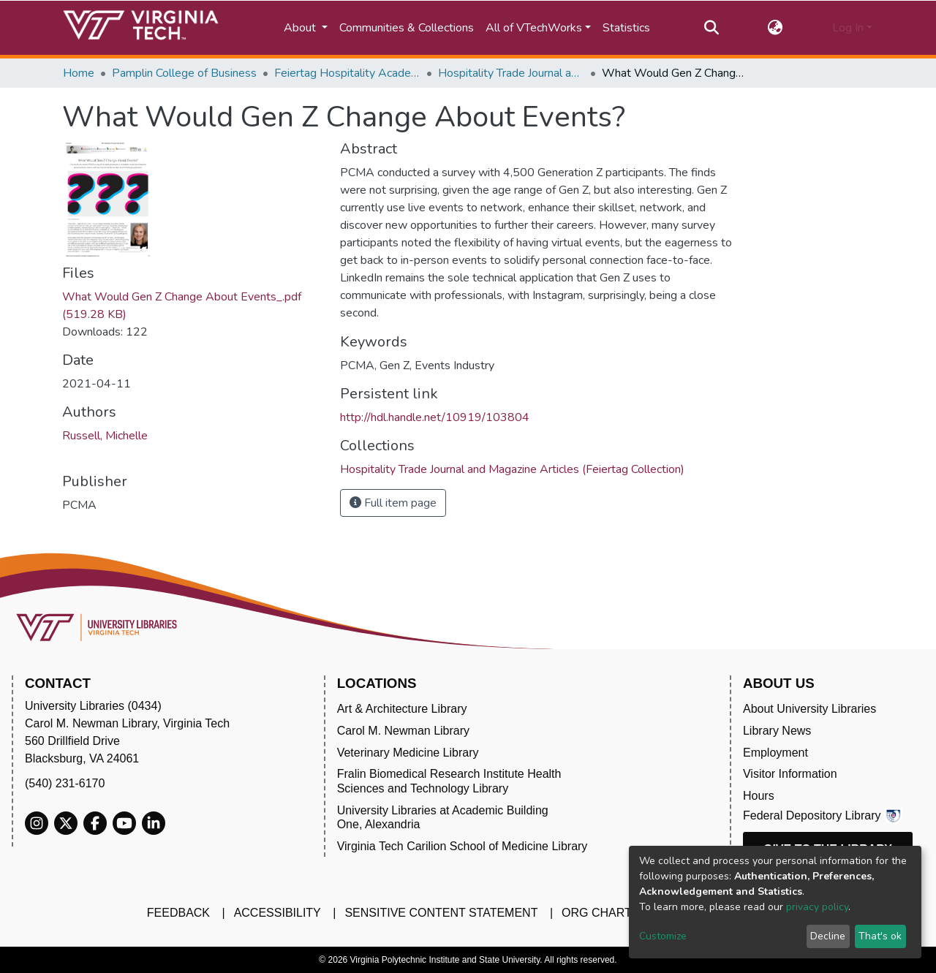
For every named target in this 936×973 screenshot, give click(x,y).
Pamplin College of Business (184, 73)
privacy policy (817, 907)
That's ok (880, 936)
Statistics (626, 28)
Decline (827, 936)
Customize (663, 936)
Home (78, 73)
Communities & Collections (406, 28)
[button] (775, 28)
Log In (848, 28)
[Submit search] (711, 28)
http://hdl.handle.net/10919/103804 (434, 417)
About (301, 28)
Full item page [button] (393, 503)
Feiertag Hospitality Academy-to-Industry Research (347, 73)
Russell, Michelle (105, 436)
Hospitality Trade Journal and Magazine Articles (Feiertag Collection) (511, 73)
